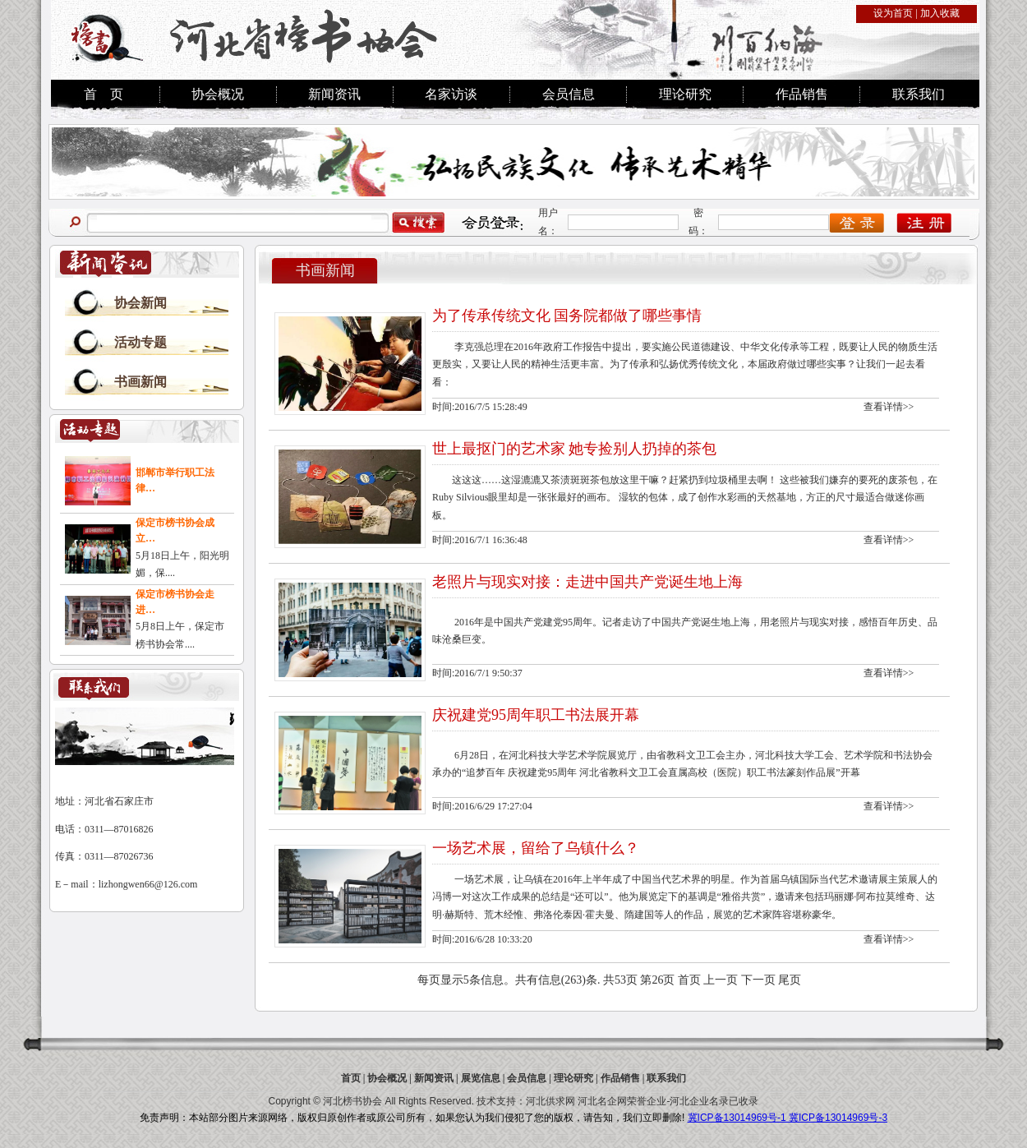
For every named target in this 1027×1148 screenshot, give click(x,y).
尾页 (789, 980)
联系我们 (918, 94)
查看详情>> (889, 407)
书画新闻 (140, 382)
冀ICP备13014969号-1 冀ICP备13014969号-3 (787, 1117)
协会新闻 (140, 303)
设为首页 (893, 13)
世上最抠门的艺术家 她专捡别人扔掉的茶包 (574, 448)
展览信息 (480, 1078)
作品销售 (802, 94)
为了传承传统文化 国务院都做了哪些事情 (567, 315)
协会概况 (217, 94)
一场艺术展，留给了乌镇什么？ (535, 848)
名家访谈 (451, 94)
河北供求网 (550, 1101)
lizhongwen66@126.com (148, 884)
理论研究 (685, 94)
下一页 (758, 980)
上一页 (720, 980)
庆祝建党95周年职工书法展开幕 (535, 715)
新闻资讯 (334, 94)
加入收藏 (940, 13)
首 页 (103, 94)
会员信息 (568, 94)
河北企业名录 (699, 1101)
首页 (689, 980)
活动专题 (140, 342)
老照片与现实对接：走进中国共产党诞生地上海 (587, 582)
